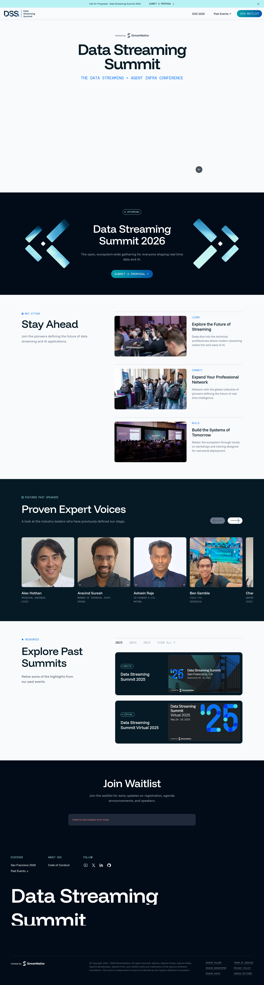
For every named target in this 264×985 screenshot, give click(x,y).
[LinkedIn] (101, 865)
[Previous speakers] (217, 520)
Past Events (223, 13)
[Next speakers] (235, 520)
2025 (118, 642)
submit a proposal (162, 4)
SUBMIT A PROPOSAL (132, 274)
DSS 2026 (198, 13)
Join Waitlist (249, 13)
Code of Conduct (59, 865)
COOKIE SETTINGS (243, 973)
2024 (132, 642)
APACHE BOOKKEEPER (216, 968)
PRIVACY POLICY (242, 968)
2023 (146, 642)
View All (166, 642)
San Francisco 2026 (23, 865)
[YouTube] (85, 865)
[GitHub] (109, 865)
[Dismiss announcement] (258, 4)
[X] (93, 865)
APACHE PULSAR (213, 962)
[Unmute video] (199, 169)
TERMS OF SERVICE (243, 962)
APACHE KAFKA (213, 973)
